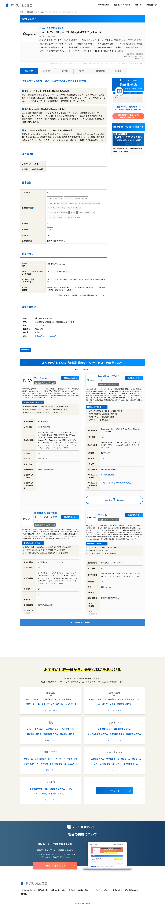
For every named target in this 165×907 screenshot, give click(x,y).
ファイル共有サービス (68, 759)
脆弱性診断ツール (119, 134)
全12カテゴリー (113, 710)
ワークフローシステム (34, 699)
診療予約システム (52, 729)
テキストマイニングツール (127, 763)
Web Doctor (41, 378)
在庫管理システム (50, 734)
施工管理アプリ (68, 729)
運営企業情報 (100, 71)
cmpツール (72, 763)
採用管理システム (115, 699)
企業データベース (32, 704)
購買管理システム (133, 734)
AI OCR (30, 729)
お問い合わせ (117, 890)
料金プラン (82, 71)
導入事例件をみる (114, 499)
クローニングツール (58, 763)
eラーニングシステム (98, 699)
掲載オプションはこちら (55, 865)
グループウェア (48, 704)
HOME (22, 12)
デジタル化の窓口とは (28, 890)
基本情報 (65, 71)
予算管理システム (69, 699)
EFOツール (125, 759)
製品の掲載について (131, 890)
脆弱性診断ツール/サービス (35, 12)
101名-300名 (106, 483)
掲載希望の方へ (152, 5)
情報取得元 (139, 58)
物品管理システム (67, 734)
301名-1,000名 (116, 483)
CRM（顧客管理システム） (55, 789)
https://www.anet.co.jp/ (45, 335)
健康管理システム (124, 704)
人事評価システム (132, 699)
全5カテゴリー (50, 800)
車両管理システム (34, 734)
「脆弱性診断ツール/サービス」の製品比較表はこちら (128, 116)
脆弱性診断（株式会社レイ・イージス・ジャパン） (47, 516)
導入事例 (118, 71)
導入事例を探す (103, 5)
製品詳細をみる (69, 378)
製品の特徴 (29, 71)
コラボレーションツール (66, 704)
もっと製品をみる (82, 622)
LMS (98, 704)
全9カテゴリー (50, 710)
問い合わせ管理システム (98, 734)
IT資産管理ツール (31, 763)
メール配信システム (95, 759)
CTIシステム (41, 793)
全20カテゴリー (113, 740)
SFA (70, 789)
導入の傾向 (47, 71)
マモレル (102, 515)
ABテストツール (112, 759)
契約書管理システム (122, 729)
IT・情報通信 (106, 475)
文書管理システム (105, 729)
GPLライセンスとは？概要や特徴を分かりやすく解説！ (127, 150)
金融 (112, 475)
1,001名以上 (126, 483)
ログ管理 (44, 763)
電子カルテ (39, 729)
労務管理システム (117, 734)
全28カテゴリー (50, 770)
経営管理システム (52, 699)
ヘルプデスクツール (57, 793)
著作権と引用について (85, 890)
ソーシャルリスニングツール (102, 763)
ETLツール (28, 759)
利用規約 (72, 890)
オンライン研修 (108, 704)
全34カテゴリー (50, 740)
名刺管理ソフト (36, 789)
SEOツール (136, 759)
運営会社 (24, 894)
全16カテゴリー (113, 770)
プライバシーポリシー (102, 890)
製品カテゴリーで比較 (122, 5)
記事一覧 (138, 5)
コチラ (141, 63)
